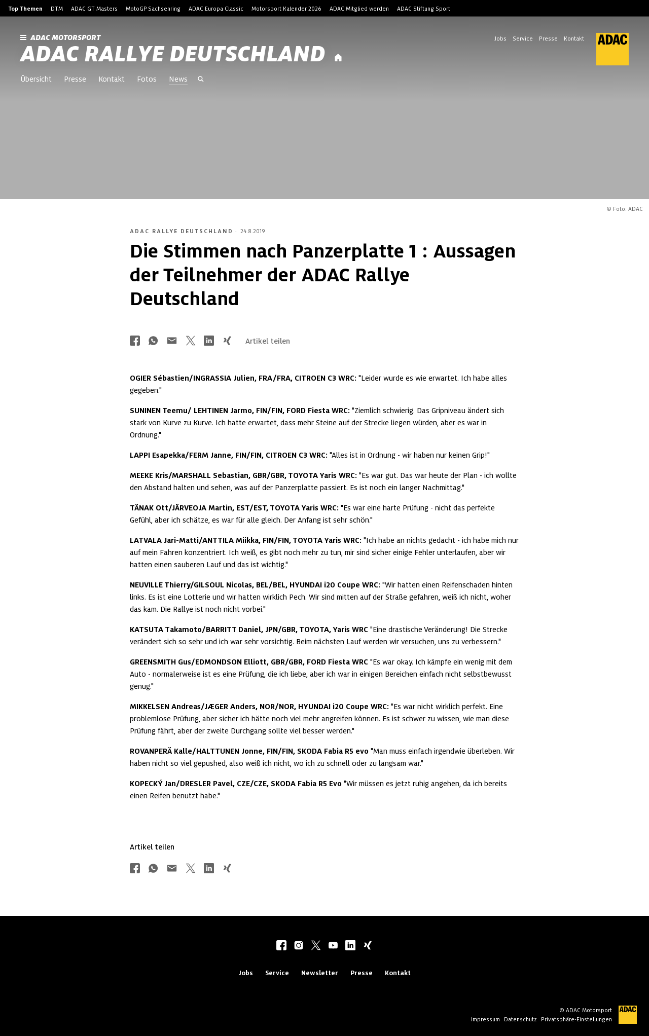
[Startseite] (338, 58)
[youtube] (333, 946)
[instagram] (299, 946)
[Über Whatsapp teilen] (153, 341)
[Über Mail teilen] (171, 341)
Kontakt (574, 38)
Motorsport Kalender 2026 (286, 8)
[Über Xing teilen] (227, 341)
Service (523, 38)
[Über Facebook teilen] (135, 341)
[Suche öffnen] (201, 80)
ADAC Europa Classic (216, 8)
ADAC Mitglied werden (359, 8)
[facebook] (281, 946)
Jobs (500, 38)
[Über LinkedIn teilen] (209, 341)
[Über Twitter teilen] (191, 341)
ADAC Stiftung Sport (423, 8)
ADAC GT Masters (94, 8)
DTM (57, 8)
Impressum (485, 1019)
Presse (548, 38)
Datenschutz (520, 1019)
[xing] (368, 946)
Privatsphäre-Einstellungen (576, 1019)
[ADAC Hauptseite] (606, 49)
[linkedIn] (350, 946)
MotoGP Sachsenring (153, 8)
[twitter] (316, 946)
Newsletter (319, 973)
